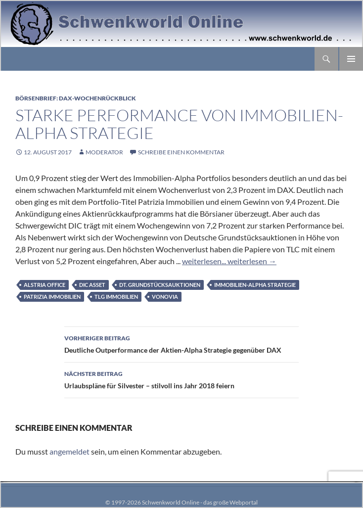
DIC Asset (92, 284)
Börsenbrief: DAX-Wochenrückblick (75, 98)
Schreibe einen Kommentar (181, 152)
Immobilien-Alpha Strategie (255, 284)
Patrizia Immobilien (52, 296)
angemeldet (69, 451)
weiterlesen (251, 261)
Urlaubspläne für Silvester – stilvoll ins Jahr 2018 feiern (181, 379)
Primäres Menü (351, 59)
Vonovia (165, 296)
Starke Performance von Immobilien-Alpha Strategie (179, 124)
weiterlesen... (204, 261)
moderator (104, 152)
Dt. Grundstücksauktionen (159, 284)
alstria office (44, 284)
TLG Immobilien (116, 296)
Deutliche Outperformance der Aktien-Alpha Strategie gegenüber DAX (181, 343)
